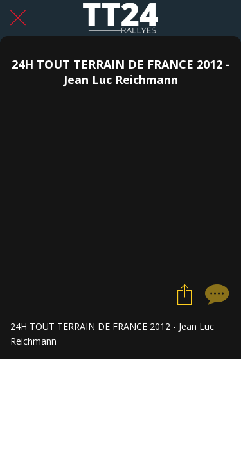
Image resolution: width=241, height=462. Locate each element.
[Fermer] (18, 18)
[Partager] (184, 293)
